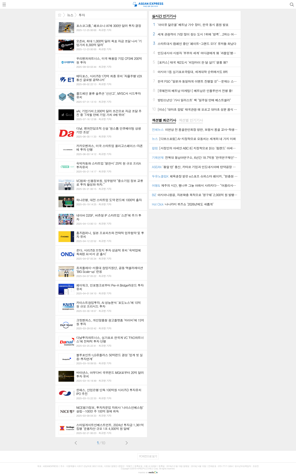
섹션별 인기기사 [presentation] (191, 120)
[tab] (164, 120)
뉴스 (70, 15)
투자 (82, 15)
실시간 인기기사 (164, 16)
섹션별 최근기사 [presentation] (164, 120)
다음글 (126, 443)
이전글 (76, 443)
